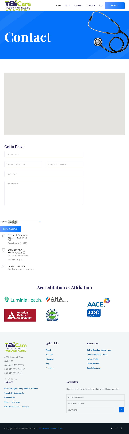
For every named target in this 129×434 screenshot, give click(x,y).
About (67, 5)
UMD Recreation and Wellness (16, 406)
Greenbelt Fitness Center (14, 393)
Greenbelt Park (10, 397)
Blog (101, 5)
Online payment (93, 364)
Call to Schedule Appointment (99, 350)
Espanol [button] (115, 6)
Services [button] (90, 5)
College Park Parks (12, 402)
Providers (78, 5)
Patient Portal (92, 359)
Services (49, 355)
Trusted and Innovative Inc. (51, 428)
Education (50, 359)
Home (58, 5)
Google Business (94, 368)
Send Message (10, 229)
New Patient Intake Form (97, 355)
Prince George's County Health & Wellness (21, 388)
